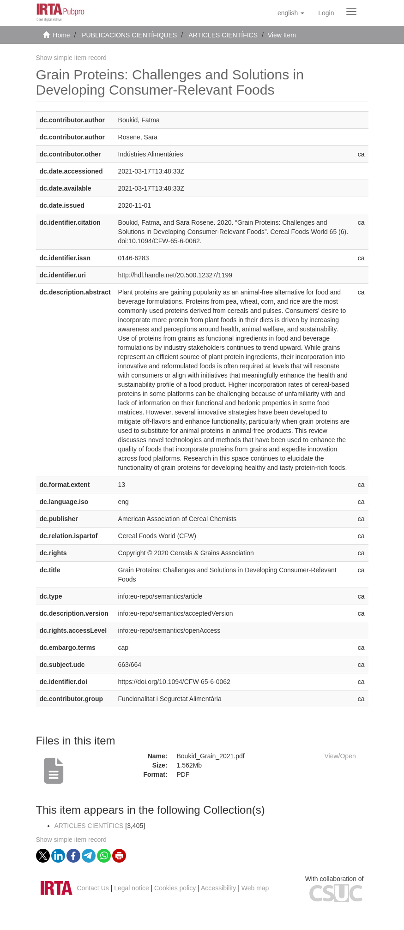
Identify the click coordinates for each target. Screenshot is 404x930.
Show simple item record (71, 57)
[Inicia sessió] (326, 13)
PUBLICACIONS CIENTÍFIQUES (129, 35)
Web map (255, 888)
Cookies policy (175, 888)
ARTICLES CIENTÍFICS (223, 35)
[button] (291, 13)
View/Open (340, 756)
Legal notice (131, 888)
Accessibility (218, 888)
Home (61, 35)
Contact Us (93, 888)
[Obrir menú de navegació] (351, 11)
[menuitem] (326, 13)
